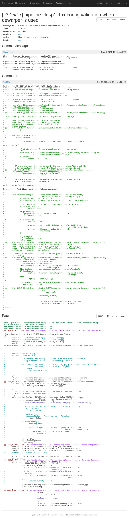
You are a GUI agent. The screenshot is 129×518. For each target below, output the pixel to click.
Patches (34, 3)
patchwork (36, 515)
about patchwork (90, 515)
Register (109, 3)
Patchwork (7, 3)
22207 (100, 20)
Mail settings (122, 3)
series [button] (122, 20)
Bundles (47, 3)
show (20, 34)
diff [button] (108, 20)
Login (99, 3)
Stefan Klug (8, 52)
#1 (125, 82)
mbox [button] (114, 20)
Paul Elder (7, 82)
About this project (64, 3)
